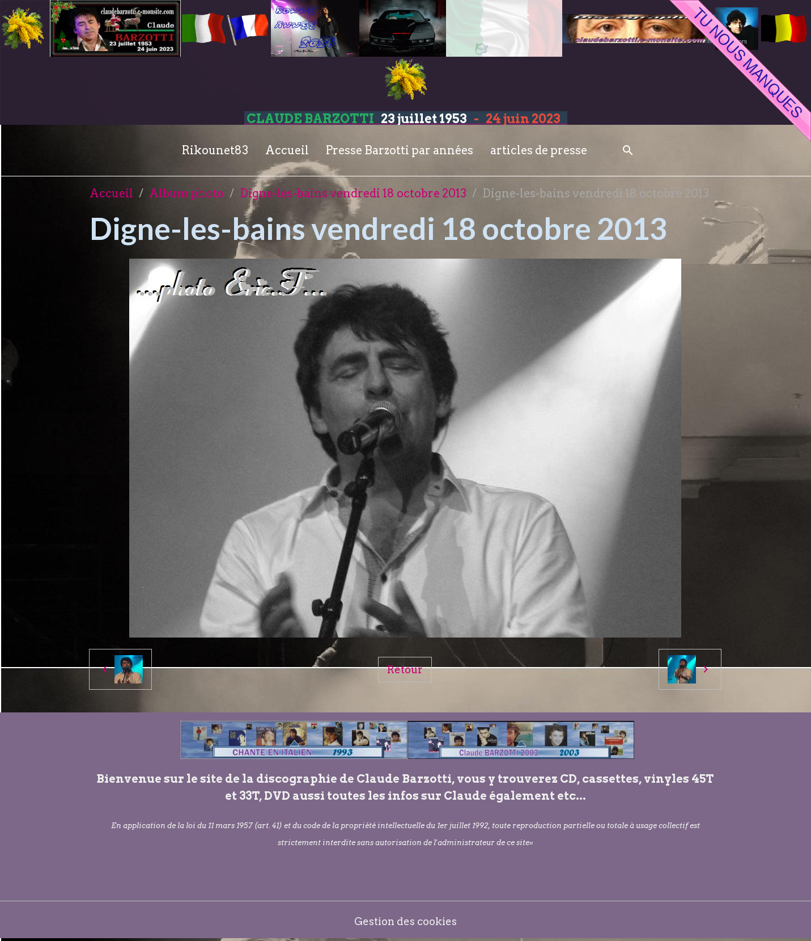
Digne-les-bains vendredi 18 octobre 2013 (353, 193)
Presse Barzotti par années (399, 150)
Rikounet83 (215, 150)
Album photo (186, 193)
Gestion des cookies (405, 921)
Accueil (287, 150)
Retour (405, 669)
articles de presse (538, 150)
